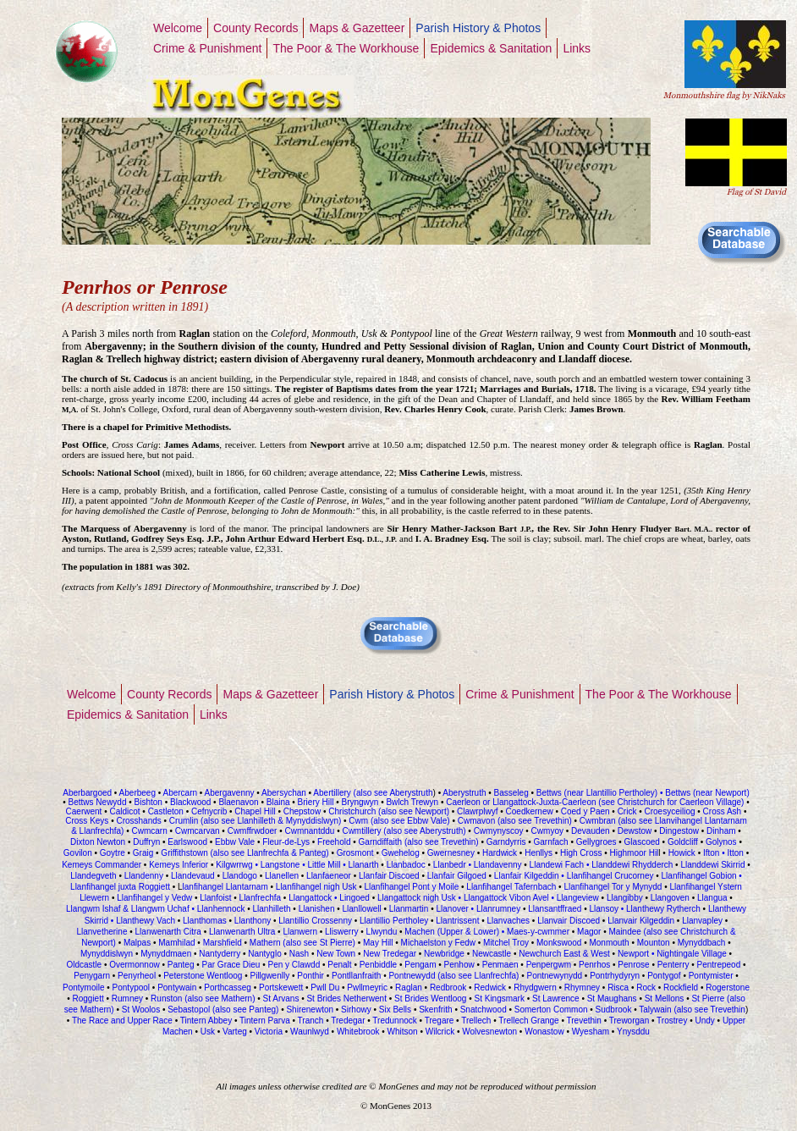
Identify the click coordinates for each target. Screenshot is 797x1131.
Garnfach (551, 842)
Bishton (148, 802)
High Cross (581, 853)
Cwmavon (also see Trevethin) (515, 820)
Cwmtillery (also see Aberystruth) (403, 831)
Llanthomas (205, 920)
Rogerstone (728, 987)
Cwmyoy (547, 831)
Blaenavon (238, 802)
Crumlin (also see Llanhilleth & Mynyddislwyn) (255, 820)
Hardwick (499, 853)
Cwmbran (598, 820)
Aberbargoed (87, 792)
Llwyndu (381, 931)
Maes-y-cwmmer (538, 931)
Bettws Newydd (98, 802)
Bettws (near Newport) (705, 792)
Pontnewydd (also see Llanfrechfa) (453, 975)
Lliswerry (341, 931)
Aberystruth (463, 792)
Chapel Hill (254, 811)
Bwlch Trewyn (413, 802)
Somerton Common (551, 1009)
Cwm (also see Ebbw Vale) (399, 820)
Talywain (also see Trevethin (692, 1009)
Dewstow (635, 831)
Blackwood (190, 802)
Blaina (278, 802)
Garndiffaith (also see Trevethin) (420, 842)
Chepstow (302, 811)
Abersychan (283, 792)
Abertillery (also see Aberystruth (371, 792)
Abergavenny (230, 792)
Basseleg (511, 792)
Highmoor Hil (634, 853)
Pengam (420, 964)
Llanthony (252, 920)
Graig (143, 853)
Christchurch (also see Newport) (387, 811)
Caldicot (124, 811)
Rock (645, 987)
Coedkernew (529, 811)
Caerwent (84, 811)
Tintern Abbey (206, 1020)
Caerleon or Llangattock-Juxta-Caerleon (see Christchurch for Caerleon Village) (593, 802)
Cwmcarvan (197, 831)
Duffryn (146, 842)
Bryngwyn (359, 802)
